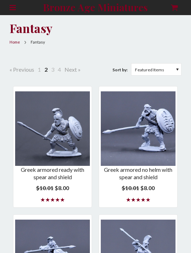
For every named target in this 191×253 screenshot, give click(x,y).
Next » (72, 69)
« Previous (22, 69)
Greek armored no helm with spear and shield (138, 173)
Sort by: (120, 69)
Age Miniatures (95, 7)
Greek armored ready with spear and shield (52, 173)
